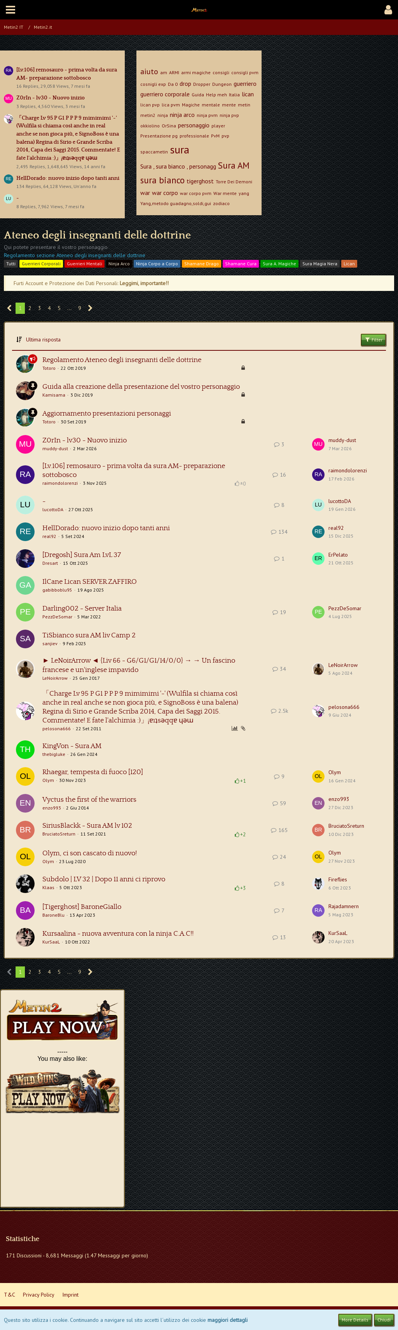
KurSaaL (51, 942)
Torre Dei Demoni (234, 182)
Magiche (191, 105)
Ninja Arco (119, 263)
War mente (225, 193)
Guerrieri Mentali (84, 263)
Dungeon (222, 84)
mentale (211, 105)
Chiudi (384, 1320)
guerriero (245, 83)
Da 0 (173, 84)
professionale (194, 136)
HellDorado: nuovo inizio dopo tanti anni (67, 178)
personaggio (193, 125)
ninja (162, 115)
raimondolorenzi (60, 483)
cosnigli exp (153, 84)
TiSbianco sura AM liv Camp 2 (89, 635)
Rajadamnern (343, 906)
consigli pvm (244, 72)
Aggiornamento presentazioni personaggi (106, 414)
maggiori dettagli (228, 1319)
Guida (198, 94)
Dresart (50, 563)
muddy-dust (55, 448)
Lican (349, 263)
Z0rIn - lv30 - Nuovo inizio (50, 98)
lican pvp (150, 105)
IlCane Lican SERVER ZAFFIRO (89, 582)
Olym (48, 780)
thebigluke (53, 754)
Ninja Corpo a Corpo (157, 263)
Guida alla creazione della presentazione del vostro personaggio (141, 387)
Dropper (201, 84)
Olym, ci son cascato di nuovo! (89, 853)
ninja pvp (229, 115)
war (145, 193)
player (218, 126)
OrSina (169, 126)
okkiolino (150, 126)
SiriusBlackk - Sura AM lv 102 (87, 826)
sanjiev (50, 643)
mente (229, 105)
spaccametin (154, 152)
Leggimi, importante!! (144, 283)
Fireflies (337, 879)
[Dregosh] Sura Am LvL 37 (81, 555)
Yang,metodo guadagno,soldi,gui (175, 203)
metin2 (147, 115)
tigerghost (200, 181)
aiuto (149, 71)
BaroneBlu (53, 915)
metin (244, 105)
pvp (225, 136)
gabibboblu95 (57, 590)
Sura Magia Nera (319, 263)
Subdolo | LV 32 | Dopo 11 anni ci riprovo (103, 879)
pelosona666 (56, 728)
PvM (215, 136)
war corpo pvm (195, 193)
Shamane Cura (241, 263)
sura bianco (162, 180)
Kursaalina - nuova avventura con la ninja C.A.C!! (118, 934)
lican (248, 94)
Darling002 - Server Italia (82, 609)
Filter (373, 339)
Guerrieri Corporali (41, 263)
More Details (355, 1320)
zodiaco (221, 203)
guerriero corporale (165, 94)
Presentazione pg (159, 136)
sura (179, 149)
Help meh (216, 94)
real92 (49, 536)
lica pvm (171, 105)
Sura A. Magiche (279, 263)
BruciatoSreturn (58, 834)
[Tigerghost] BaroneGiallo (81, 907)
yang (244, 193)
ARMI (174, 72)
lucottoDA (52, 509)
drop (185, 83)
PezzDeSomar (57, 617)
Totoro (49, 368)
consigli (221, 72)
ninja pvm (207, 115)
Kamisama (53, 395)
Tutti (11, 263)
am (163, 72)
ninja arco (182, 114)
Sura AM (234, 165)
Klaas (48, 887)
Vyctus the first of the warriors (89, 800)
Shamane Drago (201, 263)
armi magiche (196, 72)
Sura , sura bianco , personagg (178, 166)
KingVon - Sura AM (71, 746)
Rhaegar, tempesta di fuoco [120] (92, 772)
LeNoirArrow (55, 678)
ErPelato (338, 554)
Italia (234, 94)
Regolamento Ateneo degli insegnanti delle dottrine (121, 360)
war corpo (165, 193)
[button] (10, 9)
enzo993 (51, 808)
